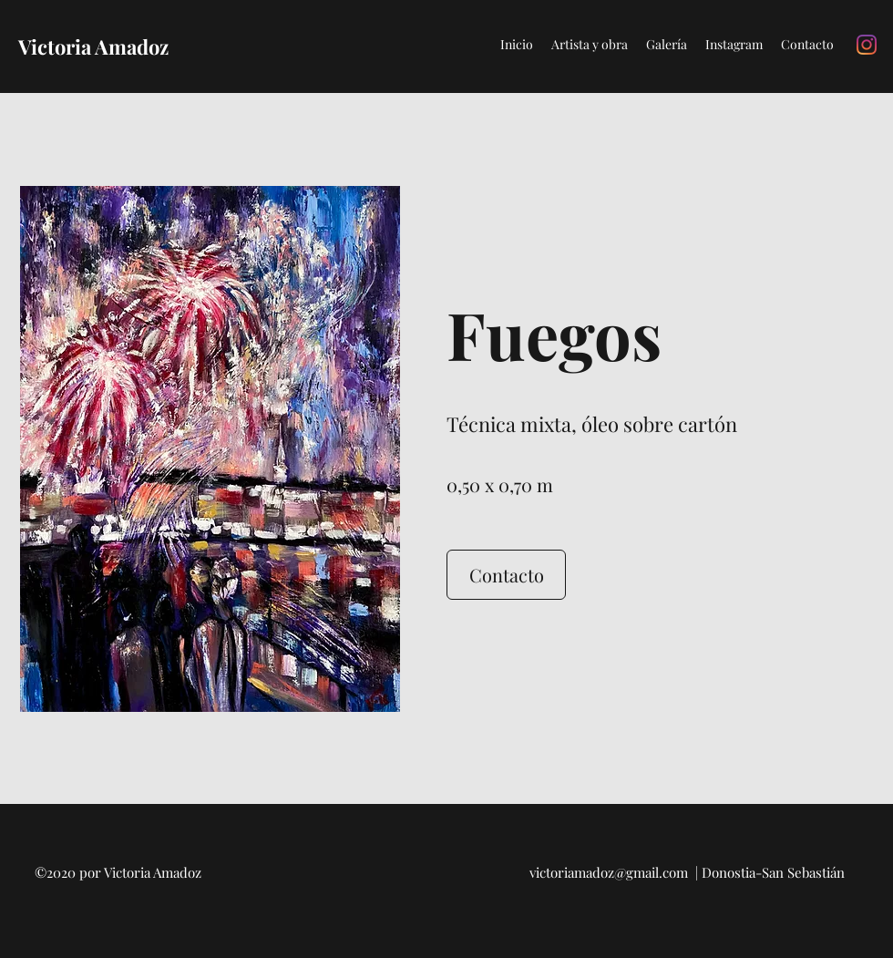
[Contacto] (506, 575)
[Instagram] (867, 45)
